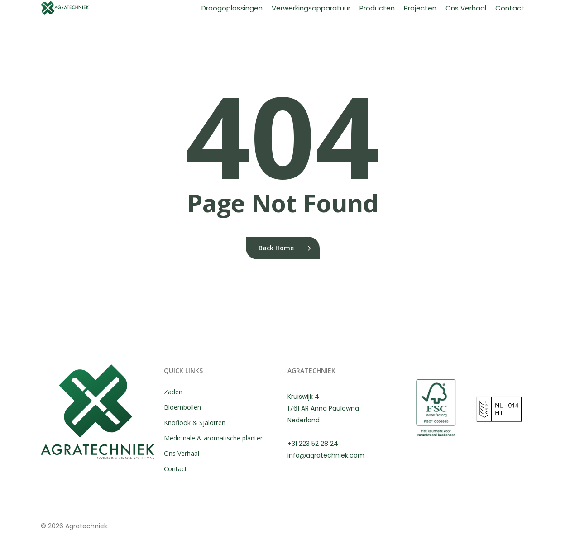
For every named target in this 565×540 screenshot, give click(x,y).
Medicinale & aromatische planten (214, 438)
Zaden (173, 391)
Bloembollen (182, 407)
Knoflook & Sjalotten (194, 422)
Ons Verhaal (181, 453)
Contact (175, 468)
